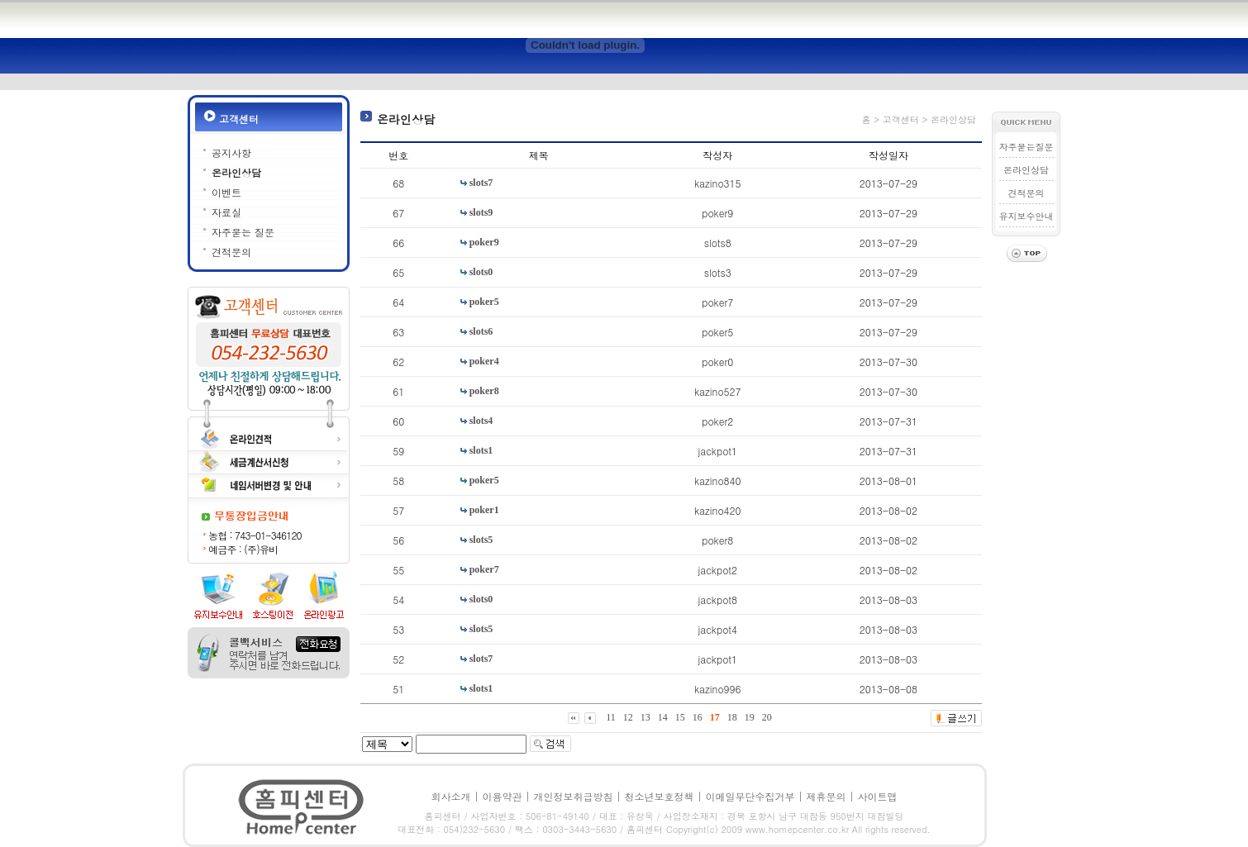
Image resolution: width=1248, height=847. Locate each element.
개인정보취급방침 (572, 796)
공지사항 (231, 152)
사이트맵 (878, 796)
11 (611, 717)
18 (732, 717)
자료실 (226, 212)
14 (663, 717)
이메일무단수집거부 (750, 796)
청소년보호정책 (659, 796)
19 (750, 717)
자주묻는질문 (1026, 146)
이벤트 (226, 192)
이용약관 (502, 796)
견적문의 (231, 252)
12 (628, 717)
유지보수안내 (1026, 216)
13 (645, 717)
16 (698, 717)
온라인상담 (236, 172)
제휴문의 (826, 796)
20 (767, 717)
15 (680, 717)
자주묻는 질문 (243, 232)
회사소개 (450, 796)
